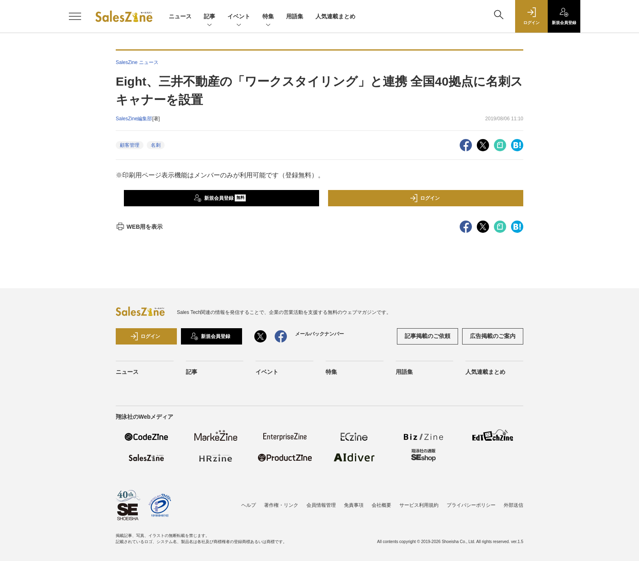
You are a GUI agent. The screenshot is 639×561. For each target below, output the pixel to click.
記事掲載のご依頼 (427, 336)
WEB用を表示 (139, 226)
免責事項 (354, 505)
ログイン (425, 198)
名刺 (156, 145)
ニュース (180, 16)
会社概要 (381, 505)
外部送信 (513, 505)
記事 (209, 17)
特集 (268, 17)
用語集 (294, 16)
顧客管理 (129, 145)
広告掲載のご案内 (493, 336)
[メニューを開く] (75, 16)
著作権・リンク (281, 505)
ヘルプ (248, 505)
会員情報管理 (321, 505)
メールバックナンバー (319, 334)
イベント (238, 17)
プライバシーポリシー (471, 505)
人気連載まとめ (335, 16)
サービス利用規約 (418, 505)
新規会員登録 (220, 198)
